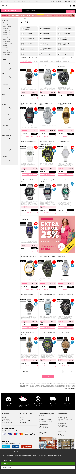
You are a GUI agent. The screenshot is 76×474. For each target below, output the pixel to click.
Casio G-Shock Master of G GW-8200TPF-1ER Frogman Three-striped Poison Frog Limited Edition (47, 143)
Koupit (34, 95)
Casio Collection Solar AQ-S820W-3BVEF (65, 65)
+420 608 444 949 (43, 426)
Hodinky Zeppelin (7, 52)
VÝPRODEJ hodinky (7, 23)
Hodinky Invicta (7, 34)
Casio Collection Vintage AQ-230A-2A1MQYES (47, 294)
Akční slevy (70, 11)
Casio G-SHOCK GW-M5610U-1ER (29, 103)
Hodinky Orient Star (8, 47)
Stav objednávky (27, 1)
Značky (7, 1)
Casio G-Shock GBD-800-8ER (47, 331)
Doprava (14, 1)
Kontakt (22, 417)
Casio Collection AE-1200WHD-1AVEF (29, 180)
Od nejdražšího (45, 61)
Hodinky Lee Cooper (8, 43)
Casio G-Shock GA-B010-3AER (47, 255)
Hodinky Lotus (6, 32)
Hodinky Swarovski (7, 38)
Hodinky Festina (7, 26)
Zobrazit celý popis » (69, 387)
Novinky (36, 61)
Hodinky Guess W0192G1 (64, 331)
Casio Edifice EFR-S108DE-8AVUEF (46, 103)
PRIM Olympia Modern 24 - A (65, 141)
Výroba (19, 1)
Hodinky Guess (6, 54)
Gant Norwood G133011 (27, 293)
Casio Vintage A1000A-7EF (46, 65)
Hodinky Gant (6, 41)
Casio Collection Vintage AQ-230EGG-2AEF (29, 218)
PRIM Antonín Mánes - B (27, 65)
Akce (2, 1)
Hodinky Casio (6, 25)
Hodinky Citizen (7, 39)
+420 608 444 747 (56, 1)
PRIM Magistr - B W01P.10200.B (29, 255)
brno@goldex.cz (62, 422)
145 (71, 57)
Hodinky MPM (6, 36)
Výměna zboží (6, 417)
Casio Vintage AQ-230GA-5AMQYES (64, 103)
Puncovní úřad (6, 419)
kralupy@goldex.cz (43, 423)
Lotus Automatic (62, 179)
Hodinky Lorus (6, 30)
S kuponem (24, 91)
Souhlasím (5, 463)
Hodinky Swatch (7, 49)
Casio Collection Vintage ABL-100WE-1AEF (47, 180)
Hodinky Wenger (7, 51)
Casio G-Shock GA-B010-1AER (65, 293)
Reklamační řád (24, 421)
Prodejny (27, 10)
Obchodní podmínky (25, 419)
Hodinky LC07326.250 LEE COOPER (28, 332)
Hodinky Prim (6, 28)
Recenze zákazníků (7, 421)
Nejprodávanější (26, 61)
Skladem (67, 61)
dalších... (47, 375)
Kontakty (36, 1)
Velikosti (33, 10)
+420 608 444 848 (63, 425)
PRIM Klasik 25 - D (62, 255)
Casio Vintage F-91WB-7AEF (29, 141)
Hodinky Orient (6, 45)
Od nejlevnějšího (57, 61)
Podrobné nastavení (7, 467)
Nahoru (25, 370)
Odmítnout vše (38, 471)
